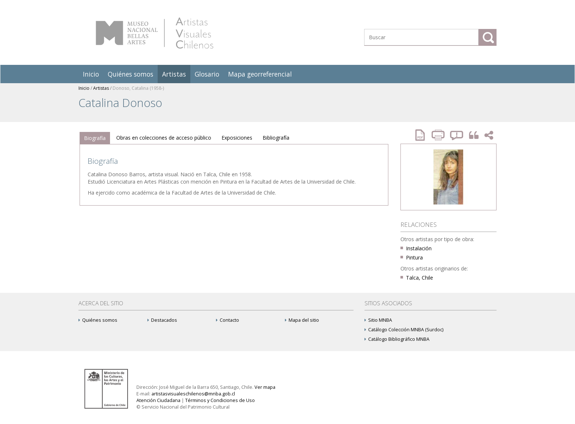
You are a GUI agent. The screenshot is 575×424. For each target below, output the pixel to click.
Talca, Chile (419, 277)
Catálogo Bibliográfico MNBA (397, 339)
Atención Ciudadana (158, 400)
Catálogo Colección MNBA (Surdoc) (404, 330)
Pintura (414, 257)
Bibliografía (276, 137)
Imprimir (439, 135)
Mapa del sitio (302, 320)
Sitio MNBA (378, 320)
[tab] (95, 138)
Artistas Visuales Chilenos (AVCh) (154, 33)
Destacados (162, 320)
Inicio (91, 74)
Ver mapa (264, 387)
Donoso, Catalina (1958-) (138, 88)
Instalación (419, 248)
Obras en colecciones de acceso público (163, 137)
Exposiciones (236, 137)
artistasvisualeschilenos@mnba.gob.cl (193, 394)
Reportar (457, 135)
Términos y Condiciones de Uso (220, 400)
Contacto (227, 320)
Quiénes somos (130, 74)
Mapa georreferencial (260, 74)
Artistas (174, 74)
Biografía (95, 137)
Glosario (207, 74)
